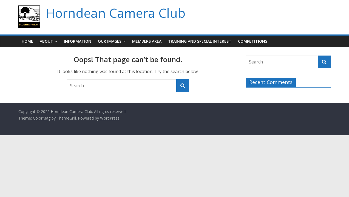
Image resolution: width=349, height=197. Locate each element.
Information (77, 41)
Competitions (252, 41)
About (46, 41)
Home (27, 41)
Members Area (146, 41)
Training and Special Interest (199, 41)
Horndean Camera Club (115, 12)
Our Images (109, 41)
